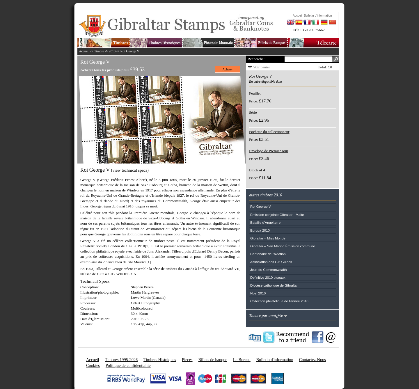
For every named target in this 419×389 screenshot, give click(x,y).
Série (253, 112)
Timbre (99, 51)
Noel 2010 (258, 293)
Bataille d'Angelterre (265, 222)
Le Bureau (242, 359)
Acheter (228, 69)
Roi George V (129, 51)
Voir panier (261, 67)
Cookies (93, 365)
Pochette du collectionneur (269, 131)
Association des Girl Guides (271, 262)
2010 (112, 51)
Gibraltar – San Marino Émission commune (282, 246)
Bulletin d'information (274, 359)
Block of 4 (257, 170)
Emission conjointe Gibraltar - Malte (277, 214)
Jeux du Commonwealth (268, 269)
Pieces (187, 359)
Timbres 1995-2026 (121, 359)
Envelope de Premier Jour (268, 151)
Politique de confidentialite (128, 365)
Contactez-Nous (312, 359)
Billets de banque (212, 359)
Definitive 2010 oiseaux (267, 277)
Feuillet (255, 93)
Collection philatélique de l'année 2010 (279, 301)
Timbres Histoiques (159, 359)
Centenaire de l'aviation (268, 254)
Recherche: (256, 59)
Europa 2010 (260, 230)
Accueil (84, 51)
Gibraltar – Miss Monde (267, 238)
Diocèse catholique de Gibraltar (274, 285)
